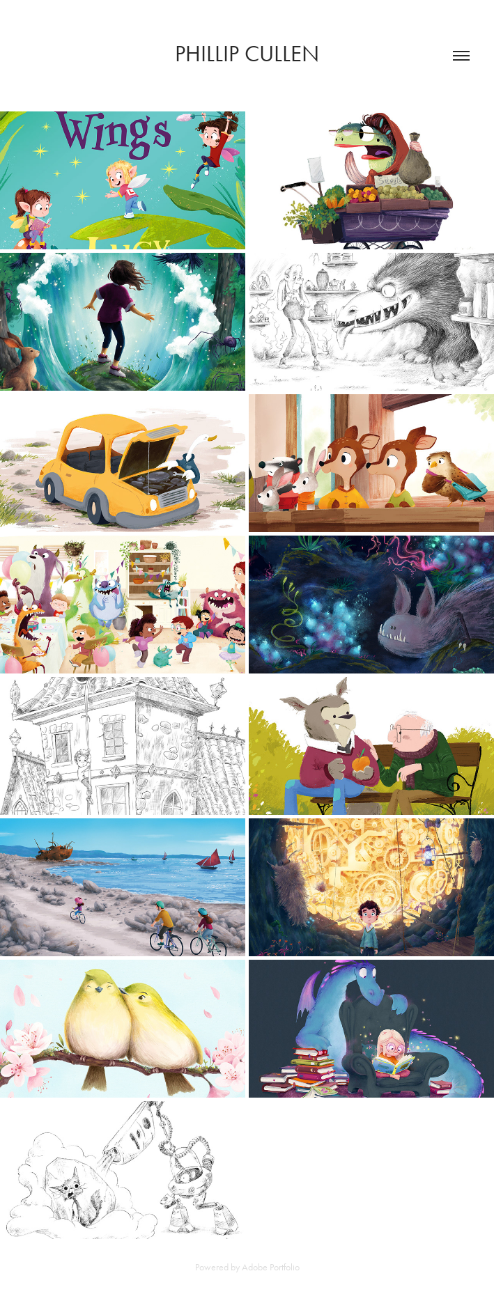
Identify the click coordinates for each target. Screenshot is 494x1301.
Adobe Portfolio (271, 1267)
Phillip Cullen (247, 53)
